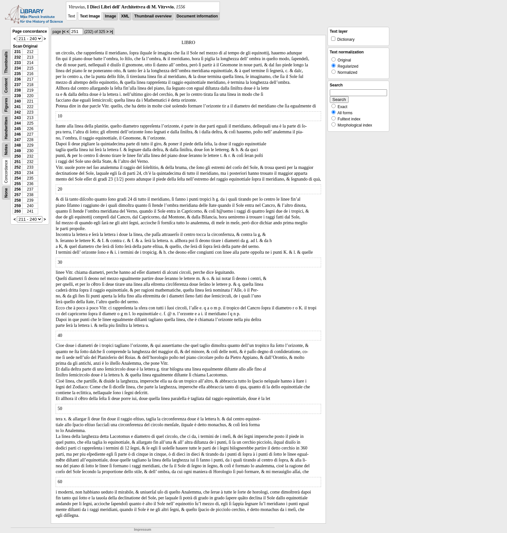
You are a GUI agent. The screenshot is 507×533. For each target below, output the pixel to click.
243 (17, 118)
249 (17, 151)
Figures (6, 105)
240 (17, 101)
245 (17, 129)
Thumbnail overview (152, 16)
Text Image (90, 16)
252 (17, 167)
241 (17, 107)
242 (17, 112)
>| (111, 31)
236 (17, 79)
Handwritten (6, 128)
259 (17, 206)
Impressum (142, 529)
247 (17, 140)
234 (17, 68)
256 (17, 189)
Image (110, 16)
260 (17, 211)
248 (17, 145)
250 (17, 156)
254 (17, 178)
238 (17, 90)
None (6, 193)
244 (17, 123)
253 (17, 173)
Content (6, 85)
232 (17, 57)
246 (17, 134)
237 (17, 85)
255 (17, 184)
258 (17, 200)
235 (17, 74)
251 (17, 162)
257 (17, 195)
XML (125, 16)
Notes (6, 149)
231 (17, 52)
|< (63, 31)
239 (17, 96)
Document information (197, 16)
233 (17, 63)
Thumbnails (6, 62)
